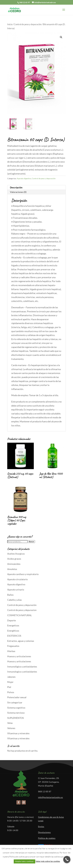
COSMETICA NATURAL (19, 615)
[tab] (36, 187)
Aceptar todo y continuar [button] (24, 861)
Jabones (11, 676)
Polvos (10, 692)
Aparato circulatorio (17, 579)
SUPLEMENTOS (15, 717)
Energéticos (13, 630)
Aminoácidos (13, 563)
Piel (9, 687)
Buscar (31, 542)
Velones (11, 728)
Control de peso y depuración (27, 24)
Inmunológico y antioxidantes (22, 666)
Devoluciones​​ (44, 832)
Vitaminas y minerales (18, 733)
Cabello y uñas (14, 599)
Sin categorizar (14, 702)
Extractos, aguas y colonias (20, 640)
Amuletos (12, 569)
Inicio (9, 24)
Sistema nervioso (16, 712)
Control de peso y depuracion (21, 610)
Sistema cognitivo (16, 707)
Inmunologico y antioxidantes (22, 671)
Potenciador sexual (16, 697)
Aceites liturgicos (16, 553)
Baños (10, 594)
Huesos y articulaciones (19, 656)
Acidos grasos (14, 558)
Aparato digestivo (24, 178)
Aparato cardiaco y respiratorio (23, 574)
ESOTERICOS (14, 635)
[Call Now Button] (66, 859)
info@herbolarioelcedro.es (50, 797)
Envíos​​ (41, 826)
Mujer (10, 682)
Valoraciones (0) (18, 192)
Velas (10, 723)
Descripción (16, 187)
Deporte (11, 620)
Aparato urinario (15, 589)
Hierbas (11, 651)
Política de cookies (46, 838)
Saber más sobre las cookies (48, 861)
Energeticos (13, 625)
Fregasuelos (13, 646)
